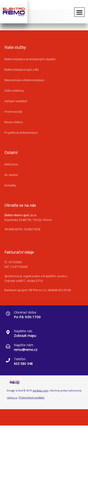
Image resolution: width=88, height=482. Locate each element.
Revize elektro (13, 122)
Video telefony (14, 91)
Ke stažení (11, 175)
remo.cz (12, 397)
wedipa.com (40, 390)
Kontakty (10, 185)
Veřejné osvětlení (15, 101)
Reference (11, 164)
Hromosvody (13, 112)
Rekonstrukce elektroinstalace (24, 80)
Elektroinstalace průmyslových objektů (29, 59)
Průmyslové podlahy (32, 397)
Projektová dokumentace (21, 133)
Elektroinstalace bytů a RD (21, 70)
